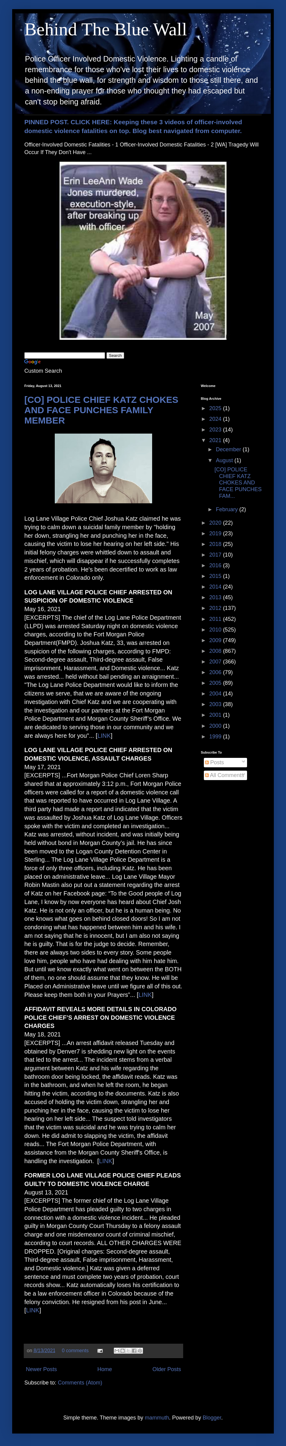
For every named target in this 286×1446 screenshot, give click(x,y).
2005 (216, 683)
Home (104, 1369)
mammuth (157, 1418)
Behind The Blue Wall (105, 29)
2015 (216, 576)
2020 (216, 523)
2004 (216, 694)
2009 (216, 640)
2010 (216, 630)
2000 (216, 726)
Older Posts (166, 1369)
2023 (216, 430)
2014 (216, 587)
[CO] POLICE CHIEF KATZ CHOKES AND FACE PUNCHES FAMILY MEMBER (101, 410)
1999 (216, 737)
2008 (216, 651)
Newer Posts (41, 1369)
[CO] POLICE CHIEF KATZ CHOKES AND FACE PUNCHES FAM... (238, 482)
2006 (216, 672)
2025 (216, 408)
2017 (216, 555)
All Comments (224, 775)
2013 (216, 597)
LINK (104, 735)
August (225, 460)
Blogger (212, 1418)
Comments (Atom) (80, 1383)
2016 (216, 565)
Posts (214, 762)
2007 (216, 662)
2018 (216, 544)
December (229, 449)
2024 (216, 419)
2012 (216, 608)
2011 (216, 619)
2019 (216, 533)
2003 (216, 704)
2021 (216, 440)
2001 (216, 715)
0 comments (75, 1350)
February (227, 509)
